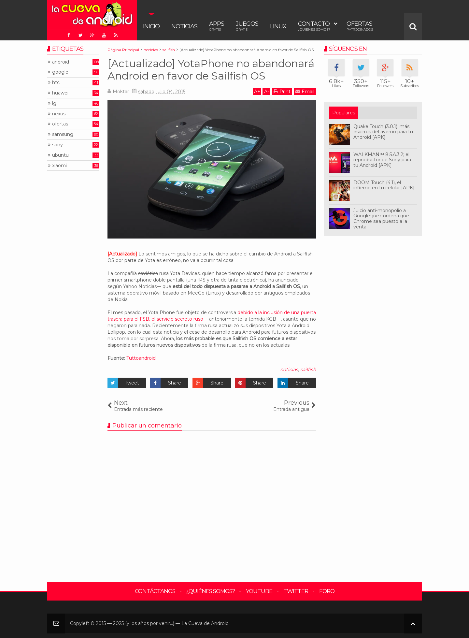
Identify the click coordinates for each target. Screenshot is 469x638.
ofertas (60, 124)
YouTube (259, 591)
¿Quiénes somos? (210, 591)
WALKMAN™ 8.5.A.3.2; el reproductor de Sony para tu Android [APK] (382, 160)
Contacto (314, 26)
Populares (343, 113)
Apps (216, 26)
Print (282, 91)
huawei (60, 93)
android (60, 62)
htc (56, 82)
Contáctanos (155, 591)
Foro (326, 591)
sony (57, 145)
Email (304, 91)
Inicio (151, 26)
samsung (62, 134)
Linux (278, 26)
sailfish (308, 369)
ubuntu (60, 155)
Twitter (295, 591)
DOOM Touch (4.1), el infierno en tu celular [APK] (384, 185)
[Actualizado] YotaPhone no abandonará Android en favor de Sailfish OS (210, 69)
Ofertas (360, 26)
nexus (58, 114)
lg (54, 103)
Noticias (184, 26)
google (60, 72)
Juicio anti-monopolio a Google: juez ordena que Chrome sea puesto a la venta (381, 219)
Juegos (247, 26)
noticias (289, 369)
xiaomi (59, 165)
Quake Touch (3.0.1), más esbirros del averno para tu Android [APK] (383, 131)
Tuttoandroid (141, 358)
